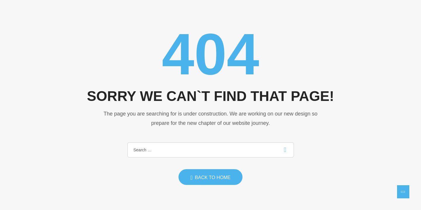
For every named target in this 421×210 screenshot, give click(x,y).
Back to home (210, 177)
